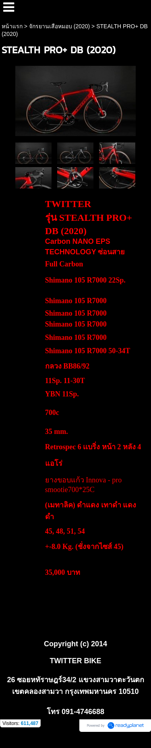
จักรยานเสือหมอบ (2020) (59, 26)
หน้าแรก (12, 26)
